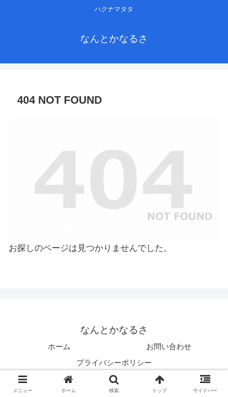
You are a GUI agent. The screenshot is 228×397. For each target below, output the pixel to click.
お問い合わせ (168, 346)
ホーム (59, 346)
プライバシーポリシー (114, 362)
